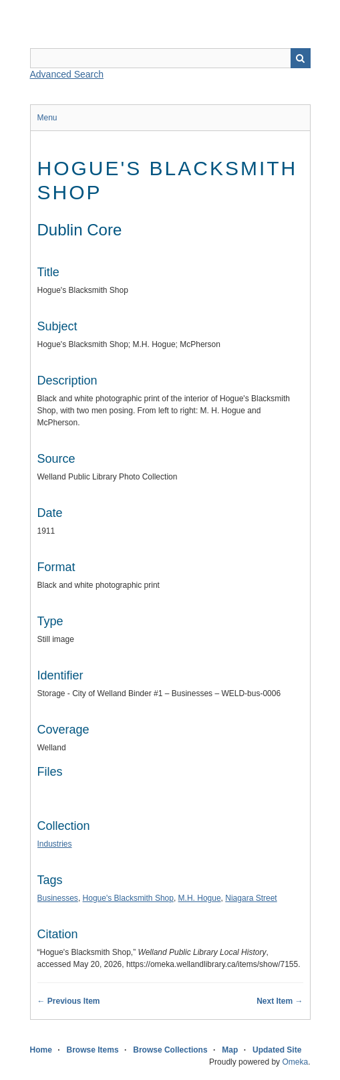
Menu (47, 117)
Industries (54, 844)
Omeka (295, 1062)
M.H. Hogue (199, 898)
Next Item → (280, 1001)
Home (41, 1050)
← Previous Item (68, 1001)
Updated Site (276, 1050)
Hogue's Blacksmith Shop (128, 898)
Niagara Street (251, 898)
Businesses (57, 898)
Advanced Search (67, 74)
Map (230, 1050)
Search (301, 58)
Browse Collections (170, 1050)
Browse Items (93, 1050)
